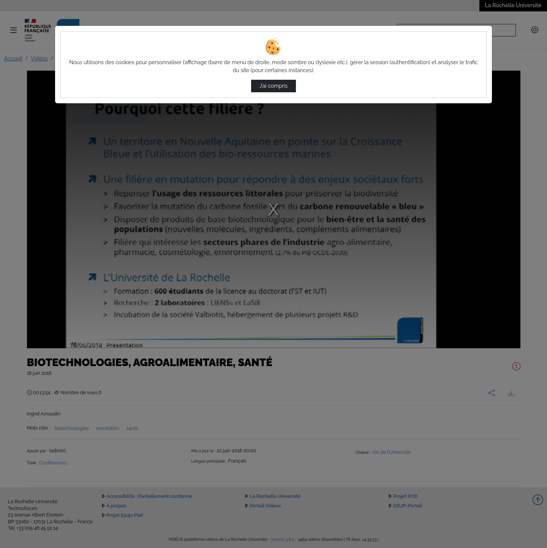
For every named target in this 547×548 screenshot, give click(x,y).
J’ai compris (273, 86)
